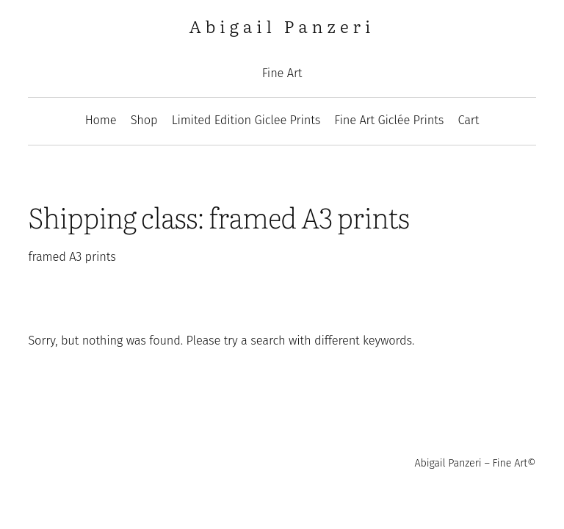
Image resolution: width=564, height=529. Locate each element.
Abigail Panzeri (282, 25)
